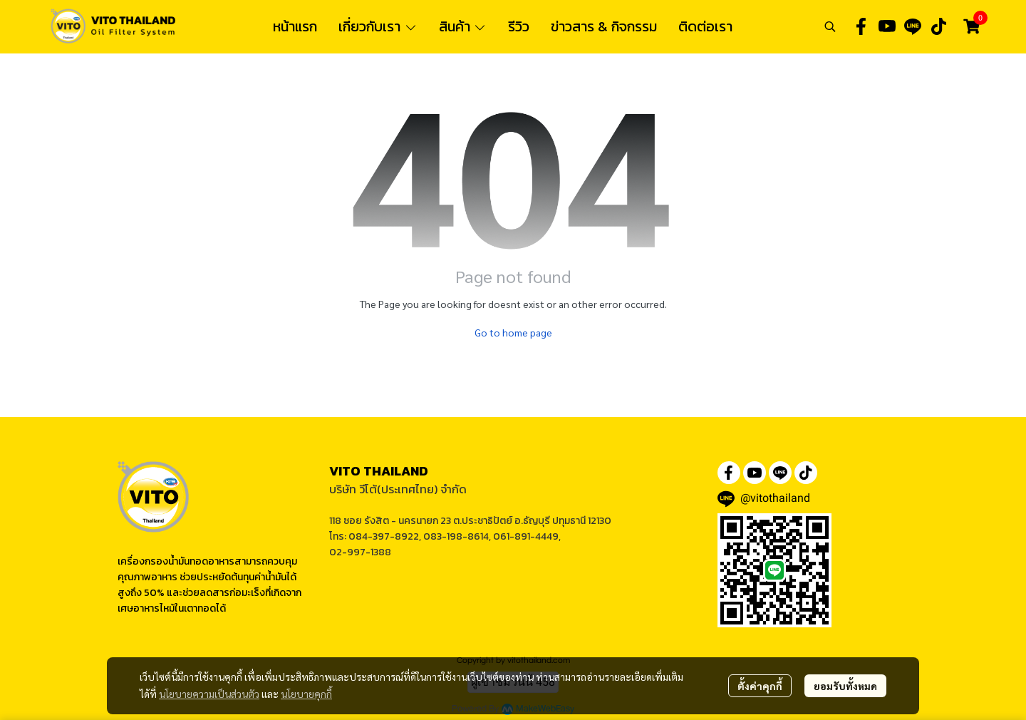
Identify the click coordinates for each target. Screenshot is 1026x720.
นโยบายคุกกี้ (306, 693)
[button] (830, 26)
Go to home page (513, 332)
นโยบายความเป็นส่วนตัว (209, 693)
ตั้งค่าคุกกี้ (759, 685)
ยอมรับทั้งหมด (845, 685)
